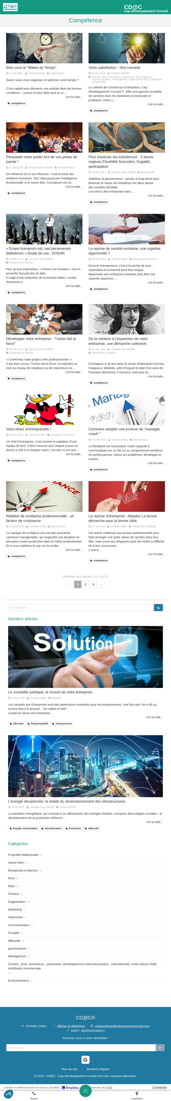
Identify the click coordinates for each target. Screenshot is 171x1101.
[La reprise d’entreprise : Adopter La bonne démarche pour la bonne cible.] (127, 496)
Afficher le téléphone (71, 1026)
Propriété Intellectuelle (23, 854)
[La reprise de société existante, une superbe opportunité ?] (127, 229)
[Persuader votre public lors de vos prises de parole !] (44, 137)
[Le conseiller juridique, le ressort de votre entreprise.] (85, 657)
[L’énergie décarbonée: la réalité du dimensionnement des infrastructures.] (85, 766)
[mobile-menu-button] (85, 1091)
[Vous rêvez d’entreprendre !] (44, 409)
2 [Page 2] (85, 584)
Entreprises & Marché (22, 870)
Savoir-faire (16, 862)
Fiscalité (13, 932)
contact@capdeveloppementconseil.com (122, 1026)
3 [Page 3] (93, 584)
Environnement (18, 980)
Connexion (159, 1087)
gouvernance (17, 948)
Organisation (16, 901)
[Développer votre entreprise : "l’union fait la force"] (44, 319)
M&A (11, 886)
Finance (13, 893)
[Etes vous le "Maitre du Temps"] (44, 48)
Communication (18, 925)
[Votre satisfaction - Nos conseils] (127, 48)
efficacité (14, 940)
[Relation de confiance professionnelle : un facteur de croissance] (44, 496)
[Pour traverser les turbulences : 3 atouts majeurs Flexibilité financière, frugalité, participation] (127, 137)
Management (17, 956)
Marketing (15, 909)
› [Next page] (101, 584)
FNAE (109, 1087)
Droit (11, 878)
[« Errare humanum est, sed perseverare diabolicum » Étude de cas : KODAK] (44, 229)
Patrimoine (15, 917)
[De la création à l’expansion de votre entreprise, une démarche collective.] (127, 319)
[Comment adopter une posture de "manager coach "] (127, 409)
